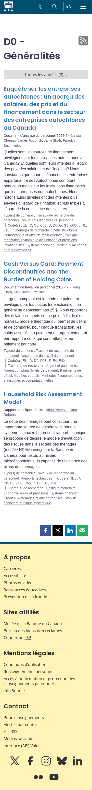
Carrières (12, 568)
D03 (43, 361)
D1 (45, 483)
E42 (62, 361)
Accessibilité (15, 575)
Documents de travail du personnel (47, 356)
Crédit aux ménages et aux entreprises (33, 498)
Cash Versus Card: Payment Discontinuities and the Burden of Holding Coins (43, 271)
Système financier (40, 245)
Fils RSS (10, 731)
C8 (36, 225)
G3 (66, 225)
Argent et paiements (61, 365)
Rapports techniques (36, 478)
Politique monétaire (61, 488)
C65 (28, 483)
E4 (55, 361)
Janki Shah (52, 140)
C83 (43, 225)
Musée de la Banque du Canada (33, 623)
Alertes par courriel (21, 724)
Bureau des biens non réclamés (33, 630)
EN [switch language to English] (69, 6)
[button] (45, 530)
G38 (73, 225)
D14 (53, 483)
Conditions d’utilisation (25, 664)
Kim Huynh (22, 292)
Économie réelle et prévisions (26, 493)
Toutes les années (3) (46, 74)
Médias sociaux (18, 738)
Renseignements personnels (30, 671)
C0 (6, 483)
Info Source (14, 690)
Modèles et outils (26, 376)
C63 (19, 483)
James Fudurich (30, 140)
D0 (55, 225)
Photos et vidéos (19, 582)
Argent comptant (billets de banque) (31, 370)
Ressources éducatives (25, 590)
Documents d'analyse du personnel (47, 220)
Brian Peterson (57, 410)
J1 (84, 225)
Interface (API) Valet (22, 745)
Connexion (17, 637)
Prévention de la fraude (25, 596)
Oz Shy (38, 292)
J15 (6, 230)
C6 (12, 483)
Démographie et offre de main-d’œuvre (33, 235)
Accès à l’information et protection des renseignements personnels (39, 681)
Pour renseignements (24, 717)
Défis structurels (65, 230)
